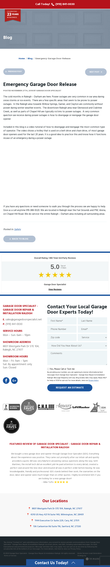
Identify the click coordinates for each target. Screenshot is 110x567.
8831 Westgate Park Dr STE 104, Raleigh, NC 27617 (55, 509)
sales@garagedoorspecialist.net (24, 320)
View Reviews (55, 290)
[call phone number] (55, 4)
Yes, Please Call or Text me (62, 370)
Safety (17, 230)
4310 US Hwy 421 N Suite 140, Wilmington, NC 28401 (55, 515)
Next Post (91, 72)
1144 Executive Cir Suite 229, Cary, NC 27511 (55, 521)
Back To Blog (24, 239)
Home (22, 58)
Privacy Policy (94, 381)
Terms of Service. (10, 556)
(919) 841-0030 (14, 325)
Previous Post (18, 72)
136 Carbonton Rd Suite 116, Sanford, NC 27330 (55, 527)
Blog (30, 58)
